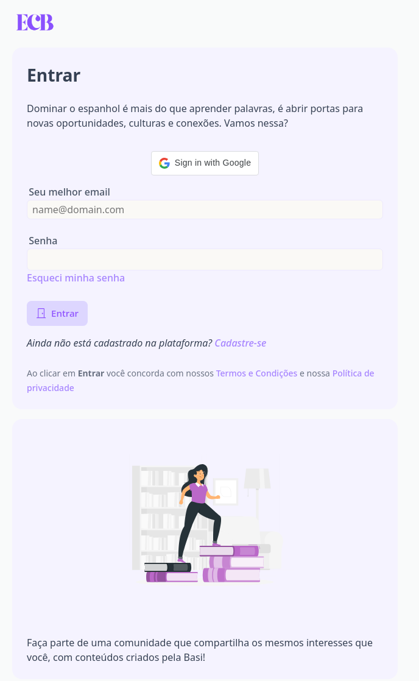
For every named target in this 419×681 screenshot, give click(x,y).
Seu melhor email (69, 192)
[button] (205, 163)
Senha (43, 241)
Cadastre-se (240, 343)
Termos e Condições (258, 373)
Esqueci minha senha (76, 277)
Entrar (57, 313)
